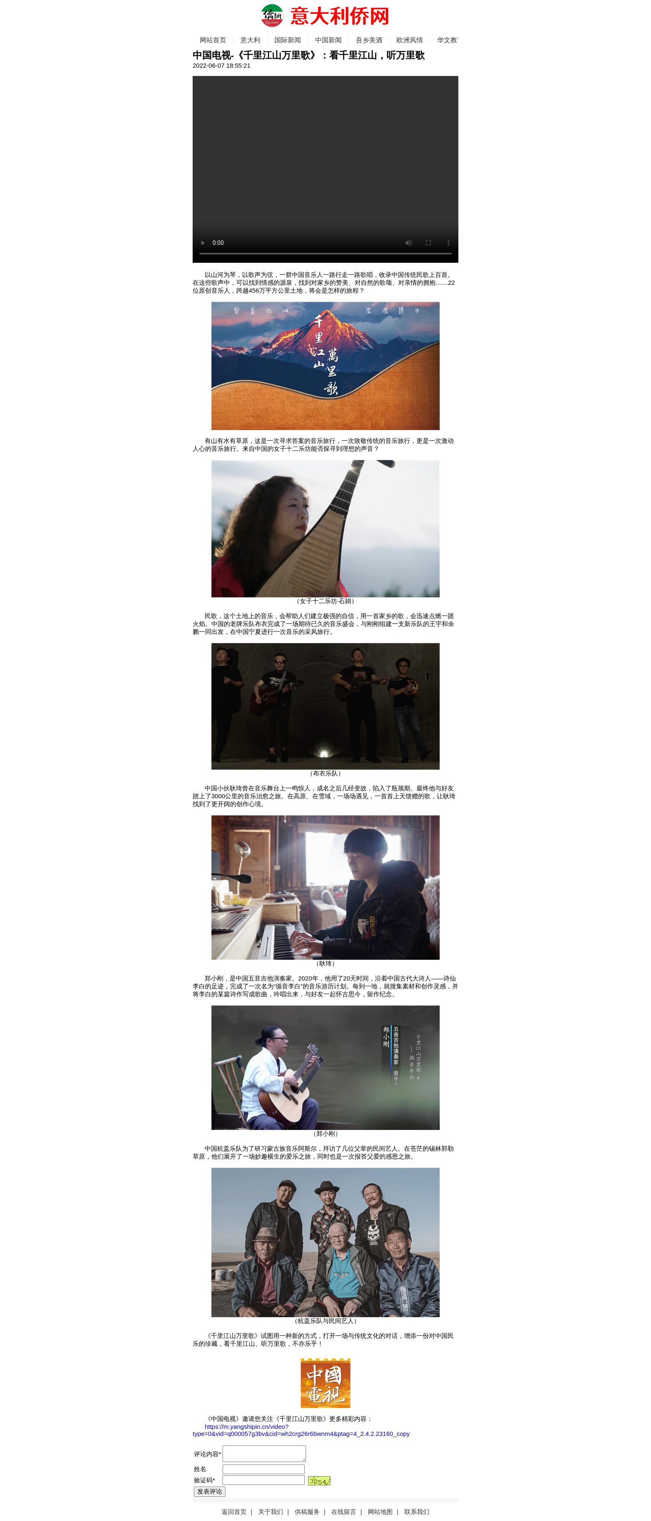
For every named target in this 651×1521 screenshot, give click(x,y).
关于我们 (270, 1511)
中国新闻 (328, 40)
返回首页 (234, 1511)
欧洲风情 (409, 40)
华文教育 (450, 40)
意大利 (250, 40)
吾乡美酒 (369, 40)
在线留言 (343, 1511)
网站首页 (213, 40)
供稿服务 (307, 1511)
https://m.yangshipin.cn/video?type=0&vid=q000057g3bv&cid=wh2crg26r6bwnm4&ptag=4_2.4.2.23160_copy (301, 1430)
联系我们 (416, 1511)
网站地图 (380, 1511)
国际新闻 (287, 40)
